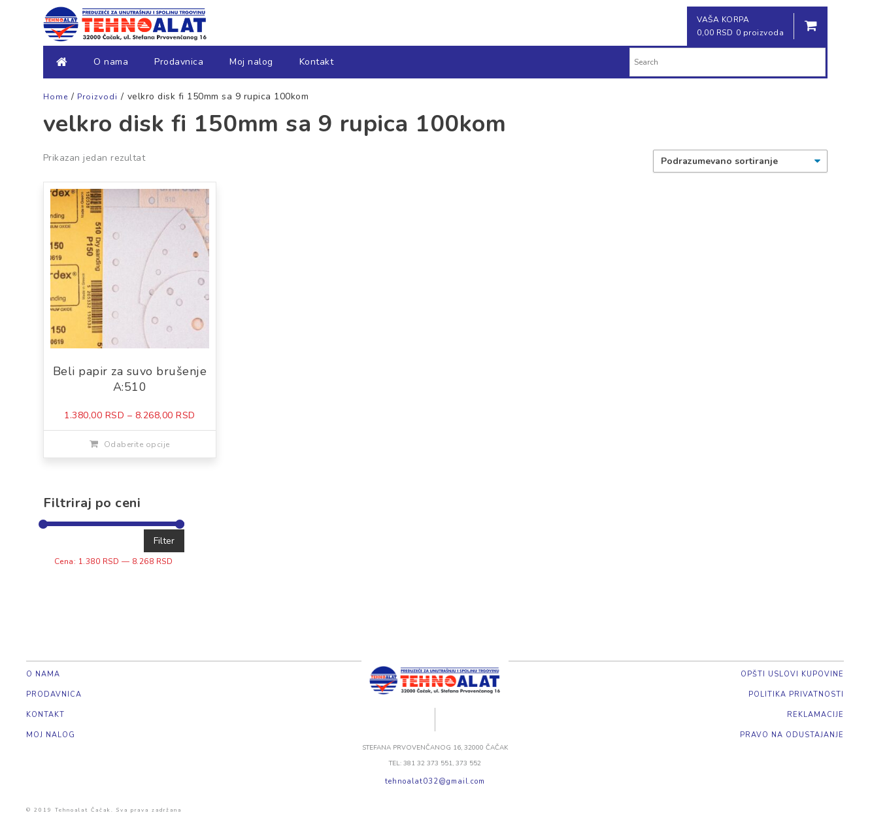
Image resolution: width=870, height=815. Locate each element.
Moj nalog (251, 62)
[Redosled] (740, 161)
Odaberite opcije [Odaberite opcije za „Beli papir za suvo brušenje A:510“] (137, 444)
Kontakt (316, 62)
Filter (164, 541)
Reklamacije (815, 715)
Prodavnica (178, 62)
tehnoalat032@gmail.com (435, 781)
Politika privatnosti (796, 694)
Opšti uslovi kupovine (792, 674)
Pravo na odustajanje (792, 735)
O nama (110, 62)
